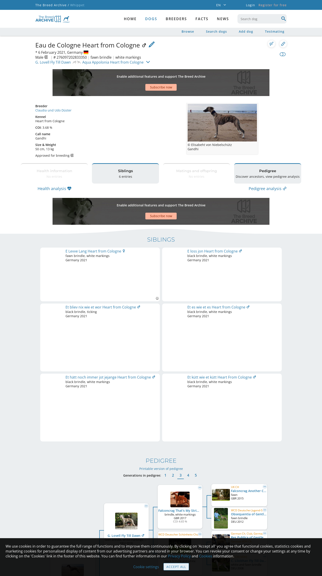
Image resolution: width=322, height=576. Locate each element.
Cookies (205, 556)
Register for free (272, 5)
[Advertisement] (143, 75)
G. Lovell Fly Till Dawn (53, 62)
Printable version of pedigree (161, 291)
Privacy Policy (179, 556)
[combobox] (262, 19)
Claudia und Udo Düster (53, 94)
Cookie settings (146, 566)
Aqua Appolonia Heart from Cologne (113, 62)
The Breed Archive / (52, 5)
